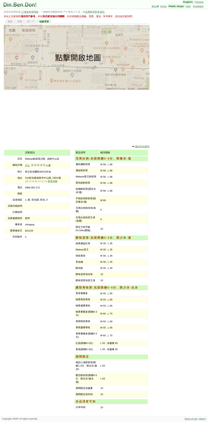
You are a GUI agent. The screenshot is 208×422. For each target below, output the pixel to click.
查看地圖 (52, 181)
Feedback (198, 6)
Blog (154, 6)
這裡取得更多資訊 (94, 11)
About (202, 419)
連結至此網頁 (142, 146)
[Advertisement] (77, 117)
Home (163, 6)
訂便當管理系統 (29, 11)
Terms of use (190, 419)
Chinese (199, 2)
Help (188, 6)
